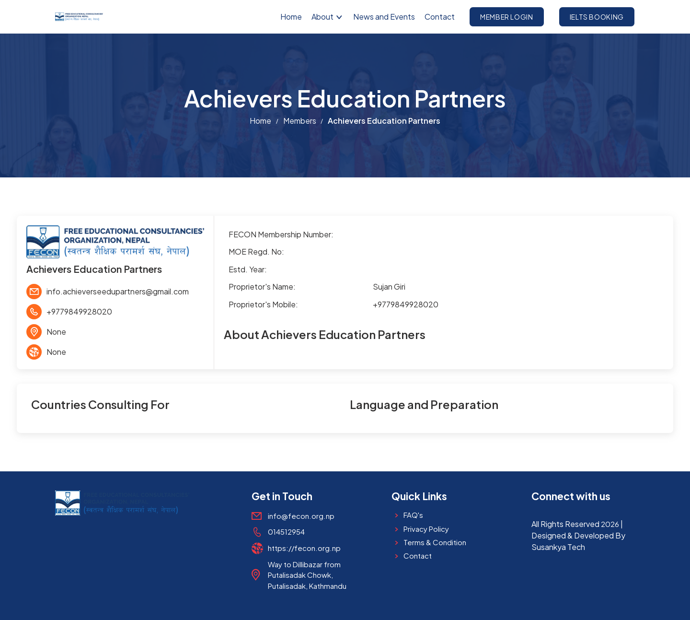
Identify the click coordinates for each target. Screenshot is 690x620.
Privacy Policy (426, 528)
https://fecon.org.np (304, 547)
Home (291, 17)
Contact (440, 17)
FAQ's (413, 514)
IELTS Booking (597, 16)
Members (299, 121)
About (327, 17)
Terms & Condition (434, 542)
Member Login (506, 16)
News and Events (384, 17)
